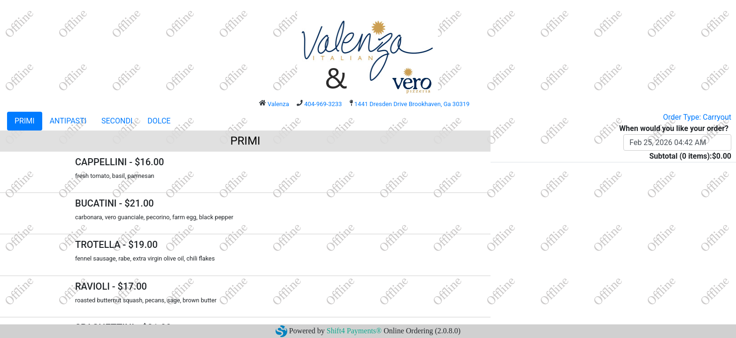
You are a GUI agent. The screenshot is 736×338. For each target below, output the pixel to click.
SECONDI (116, 120)
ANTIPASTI (68, 120)
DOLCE (158, 120)
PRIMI (25, 120)
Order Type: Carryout (697, 117)
